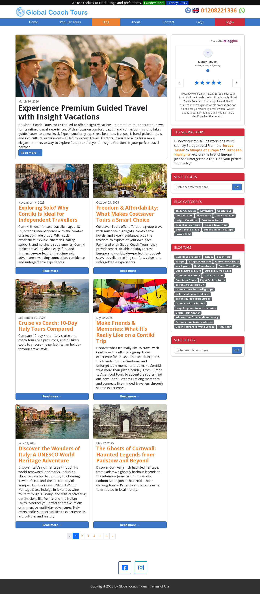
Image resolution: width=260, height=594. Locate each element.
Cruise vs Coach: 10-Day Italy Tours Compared (47, 325)
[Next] (112, 536)
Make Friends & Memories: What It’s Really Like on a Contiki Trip (125, 331)
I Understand (154, 3)
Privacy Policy (177, 3)
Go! (236, 180)
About (135, 22)
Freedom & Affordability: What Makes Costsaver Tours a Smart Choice (127, 213)
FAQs (200, 22)
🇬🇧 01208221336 (214, 10)
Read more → (30, 153)
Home (33, 22)
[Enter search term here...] (203, 343)
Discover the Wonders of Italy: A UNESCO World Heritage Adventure (49, 454)
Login (230, 22)
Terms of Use (160, 586)
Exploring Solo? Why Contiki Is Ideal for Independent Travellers (47, 213)
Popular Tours (70, 22)
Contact (168, 22)
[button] (179, 76)
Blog (106, 22)
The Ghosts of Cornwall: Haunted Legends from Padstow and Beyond (126, 454)
